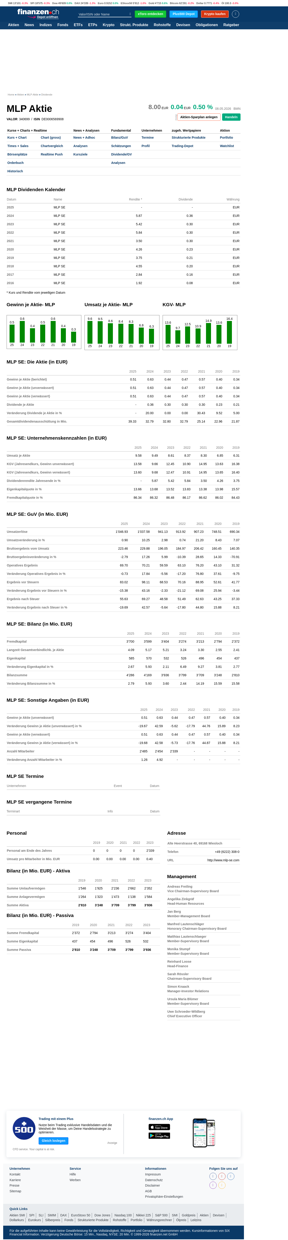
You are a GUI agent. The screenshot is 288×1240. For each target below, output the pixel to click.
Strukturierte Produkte (189, 137)
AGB (148, 1191)
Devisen (183, 25)
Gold (151, 3)
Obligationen (207, 25)
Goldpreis (189, 1215)
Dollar (200, 3)
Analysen (80, 146)
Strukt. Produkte (134, 25)
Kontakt (15, 1174)
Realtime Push (51, 154)
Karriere (15, 1180)
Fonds (62, 25)
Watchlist (227, 146)
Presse (15, 1185)
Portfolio (226, 137)
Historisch (15, 171)
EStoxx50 (126, 3)
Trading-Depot (182, 146)
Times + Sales (18, 146)
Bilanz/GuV (119, 137)
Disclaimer (152, 1185)
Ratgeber (231, 25)
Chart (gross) (51, 137)
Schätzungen (121, 146)
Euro (100, 3)
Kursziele (80, 154)
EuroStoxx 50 (80, 1215)
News (29, 25)
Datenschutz (154, 1180)
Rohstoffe (162, 25)
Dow (55, 3)
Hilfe (73, 1174)
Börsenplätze (17, 154)
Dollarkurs (17, 1220)
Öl (222, 3)
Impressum (153, 1174)
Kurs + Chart (17, 137)
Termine (148, 137)
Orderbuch (15, 163)
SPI (32, 3)
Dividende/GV (121, 154)
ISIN (37, 119)
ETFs (78, 25)
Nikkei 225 (143, 1215)
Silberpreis (52, 1220)
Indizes (46, 25)
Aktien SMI (17, 1215)
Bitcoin (174, 3)
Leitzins (196, 1220)
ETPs (92, 25)
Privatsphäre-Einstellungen (164, 1196)
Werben (75, 1180)
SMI (10, 3)
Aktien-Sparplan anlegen (199, 117)
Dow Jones (102, 1215)
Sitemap (15, 1191)
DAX (77, 3)
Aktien (13, 25)
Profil (146, 146)
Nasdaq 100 (123, 1215)
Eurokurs (34, 1220)
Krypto (108, 25)
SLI (41, 1215)
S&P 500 (161, 1215)
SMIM (52, 1215)
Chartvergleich (52, 146)
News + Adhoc (84, 137)
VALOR (12, 119)
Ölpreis (181, 1220)
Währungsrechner (159, 1220)
